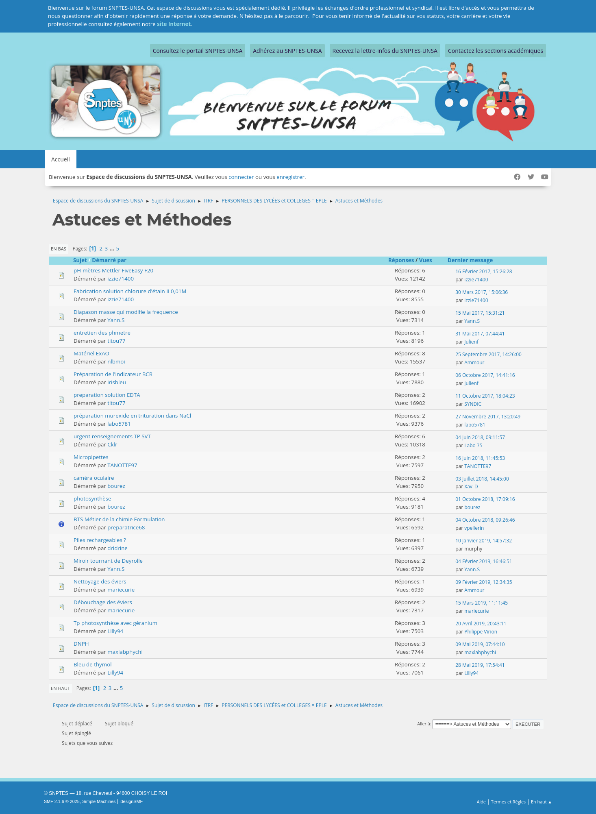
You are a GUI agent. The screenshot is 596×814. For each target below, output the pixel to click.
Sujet (80, 260)
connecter (241, 177)
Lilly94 (115, 631)
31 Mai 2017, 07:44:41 (480, 333)
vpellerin (474, 528)
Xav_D (471, 486)
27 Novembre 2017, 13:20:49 (487, 416)
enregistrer (290, 177)
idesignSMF (131, 801)
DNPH (81, 643)
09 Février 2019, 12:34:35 (483, 582)
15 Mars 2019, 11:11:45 (481, 602)
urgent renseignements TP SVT (112, 436)
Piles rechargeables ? (100, 540)
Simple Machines (98, 801)
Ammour (474, 362)
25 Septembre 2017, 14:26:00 (488, 354)
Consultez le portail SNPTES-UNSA (197, 50)
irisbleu (116, 382)
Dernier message (474, 260)
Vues (425, 260)
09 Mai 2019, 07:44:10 (480, 644)
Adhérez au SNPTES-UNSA (287, 50)
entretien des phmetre (102, 332)
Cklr (112, 444)
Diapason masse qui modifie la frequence (126, 312)
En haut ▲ (541, 802)
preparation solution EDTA (107, 394)
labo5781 (119, 423)
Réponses (401, 260)
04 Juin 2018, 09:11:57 (480, 437)
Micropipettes (91, 457)
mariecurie (121, 589)
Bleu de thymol (93, 664)
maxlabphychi (125, 651)
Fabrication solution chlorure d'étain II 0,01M (130, 291)
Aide (481, 802)
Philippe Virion (480, 631)
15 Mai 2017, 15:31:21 (480, 312)
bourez (116, 486)
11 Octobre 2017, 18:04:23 (485, 395)
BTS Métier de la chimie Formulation (119, 519)
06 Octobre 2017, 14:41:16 (485, 375)
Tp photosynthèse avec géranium (115, 623)
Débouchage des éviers (103, 602)
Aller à (423, 723)
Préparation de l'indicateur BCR (113, 374)
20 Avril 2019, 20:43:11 (480, 623)
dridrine (117, 548)
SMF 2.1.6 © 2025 (62, 801)
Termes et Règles (508, 802)
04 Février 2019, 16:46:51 (483, 561)
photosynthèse (92, 498)
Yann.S (115, 320)
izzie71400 (120, 278)
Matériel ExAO (91, 353)
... (113, 248)
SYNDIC (472, 403)
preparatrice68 (126, 527)
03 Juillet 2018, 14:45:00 (482, 478)
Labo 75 (473, 445)
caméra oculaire (94, 477)
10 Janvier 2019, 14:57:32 (483, 540)
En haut (60, 688)
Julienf (471, 341)
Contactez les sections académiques (495, 50)
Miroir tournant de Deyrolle (108, 560)
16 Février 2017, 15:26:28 (483, 271)
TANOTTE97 (122, 465)
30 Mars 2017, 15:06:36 (481, 292)
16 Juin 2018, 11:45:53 (480, 458)
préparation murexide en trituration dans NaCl (132, 415)
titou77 (116, 340)
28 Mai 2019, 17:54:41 (480, 665)
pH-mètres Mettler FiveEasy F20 (113, 270)
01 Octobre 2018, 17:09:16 (485, 499)
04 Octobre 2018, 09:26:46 (485, 519)
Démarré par (109, 260)
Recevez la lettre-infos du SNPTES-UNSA (385, 50)
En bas (58, 249)
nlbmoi (116, 361)
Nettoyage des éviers (100, 581)
